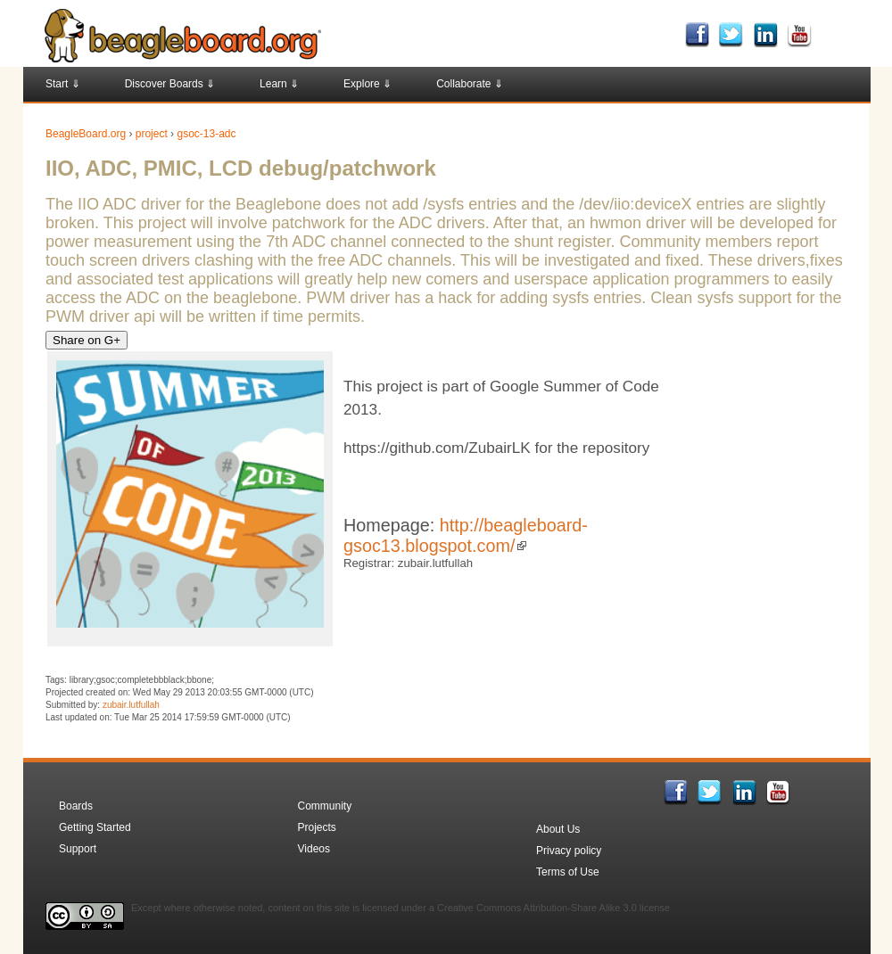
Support (77, 849)
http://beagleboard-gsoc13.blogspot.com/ (465, 535)
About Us (558, 829)
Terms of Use (567, 872)
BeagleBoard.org (85, 133)
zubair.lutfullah (131, 705)
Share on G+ (86, 340)
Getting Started (95, 827)
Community (325, 806)
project (152, 133)
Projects (317, 827)
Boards (76, 806)
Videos (314, 849)
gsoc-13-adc (206, 133)
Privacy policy (568, 850)
